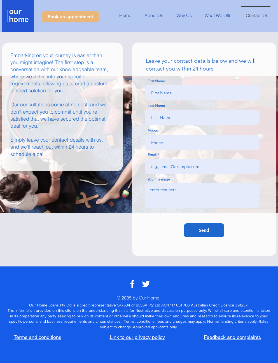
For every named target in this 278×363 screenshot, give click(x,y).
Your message (159, 179)
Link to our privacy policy (137, 337)
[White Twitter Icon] (146, 284)
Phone (153, 131)
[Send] (204, 230)
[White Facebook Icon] (132, 284)
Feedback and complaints (232, 337)
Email (152, 154)
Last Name (156, 105)
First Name (156, 81)
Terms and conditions (37, 337)
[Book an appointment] (70, 16)
